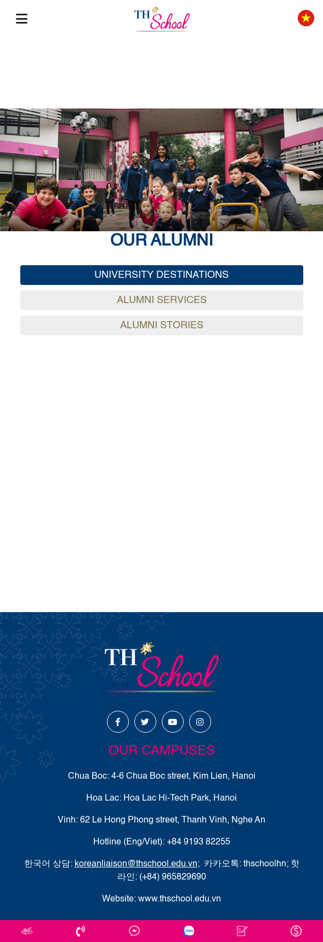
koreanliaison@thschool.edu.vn (136, 864)
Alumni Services (162, 300)
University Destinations (161, 275)
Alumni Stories (161, 325)
